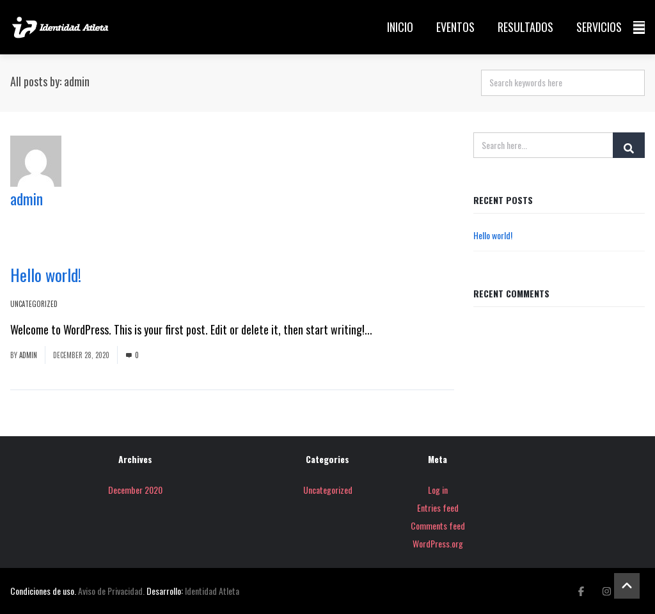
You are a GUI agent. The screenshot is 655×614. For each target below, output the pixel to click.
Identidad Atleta (212, 590)
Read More (397, 329)
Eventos (455, 27)
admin (26, 198)
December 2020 (135, 489)
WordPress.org (438, 543)
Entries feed (438, 507)
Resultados (525, 27)
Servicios (599, 27)
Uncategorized (34, 304)
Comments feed (438, 525)
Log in (438, 489)
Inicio (400, 27)
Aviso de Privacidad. (111, 590)
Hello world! (45, 274)
